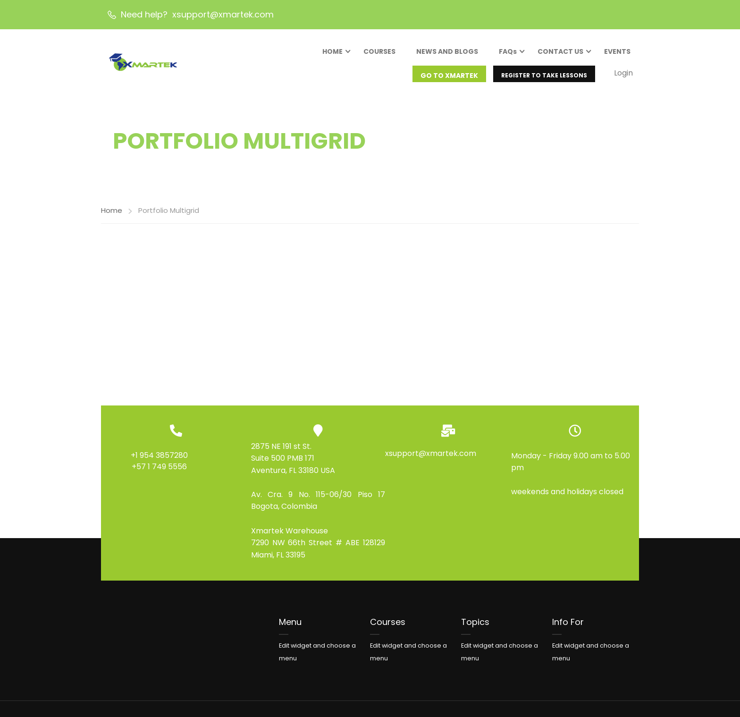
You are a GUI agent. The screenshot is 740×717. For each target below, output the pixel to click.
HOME (331, 53)
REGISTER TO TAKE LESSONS (543, 77)
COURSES (378, 53)
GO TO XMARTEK (448, 77)
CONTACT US (559, 53)
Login (622, 74)
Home (111, 220)
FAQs (507, 53)
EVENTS (616, 53)
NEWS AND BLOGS (446, 53)
